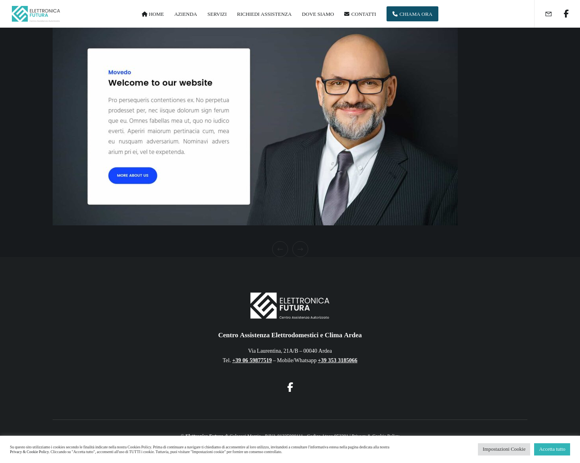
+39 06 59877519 (252, 360)
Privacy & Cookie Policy (29, 452)
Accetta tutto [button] (552, 449)
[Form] (543, 14)
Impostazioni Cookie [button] (504, 449)
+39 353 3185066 (337, 360)
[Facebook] (561, 14)
